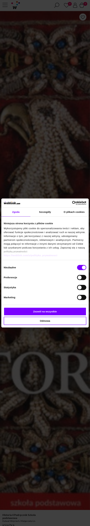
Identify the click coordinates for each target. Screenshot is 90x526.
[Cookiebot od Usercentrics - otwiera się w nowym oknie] (72, 203)
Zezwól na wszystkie (45, 311)
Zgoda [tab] (16, 212)
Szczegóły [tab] (45, 212)
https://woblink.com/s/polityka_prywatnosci (30, 255)
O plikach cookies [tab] (74, 212)
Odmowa (45, 320)
